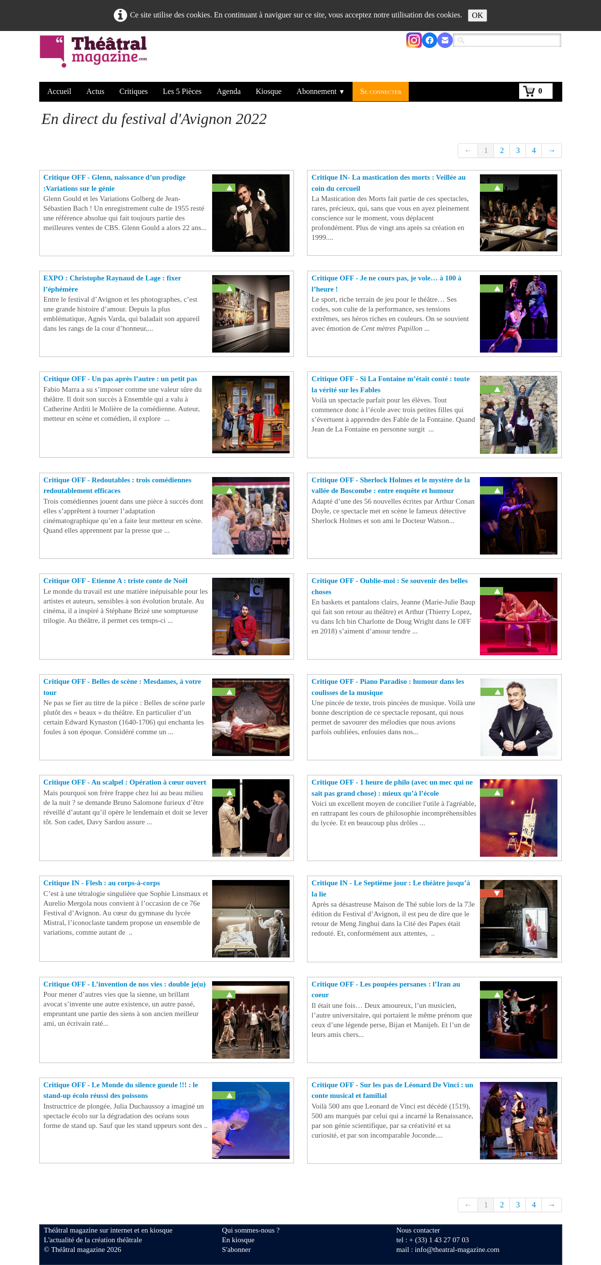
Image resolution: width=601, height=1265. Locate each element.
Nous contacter (418, 1230)
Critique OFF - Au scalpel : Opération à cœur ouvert (125, 782)
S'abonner (236, 1249)
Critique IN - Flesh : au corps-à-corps (102, 883)
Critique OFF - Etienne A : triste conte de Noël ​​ (115, 581)
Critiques (134, 91)
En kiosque (238, 1240)
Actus (95, 91)
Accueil (59, 91)
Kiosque (268, 91)
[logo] (95, 57)
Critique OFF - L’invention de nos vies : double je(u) (125, 984)
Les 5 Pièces (182, 91)
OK (477, 15)
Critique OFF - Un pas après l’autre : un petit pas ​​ (121, 379)
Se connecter (380, 91)
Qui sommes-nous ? (250, 1230)
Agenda (228, 91)
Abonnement (320, 91)
